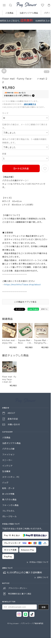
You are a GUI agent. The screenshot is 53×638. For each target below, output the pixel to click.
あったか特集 (8, 493)
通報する (44, 309)
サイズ (5, 113)
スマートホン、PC (11, 476)
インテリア (7, 465)
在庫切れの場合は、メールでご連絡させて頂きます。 (24, 126)
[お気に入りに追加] (45, 168)
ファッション (8, 454)
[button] (4, 5)
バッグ (5, 482)
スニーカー (7, 460)
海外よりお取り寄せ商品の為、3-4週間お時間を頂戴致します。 (24, 141)
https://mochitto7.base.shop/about (22, 284)
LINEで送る (33, 309)
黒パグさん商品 (9, 499)
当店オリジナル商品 (29, 12)
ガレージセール (9, 516)
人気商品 (9, 12)
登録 (43, 607)
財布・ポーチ (8, 488)
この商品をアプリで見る (25, 301)
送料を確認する (30, 104)
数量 (4, 153)
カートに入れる (21, 168)
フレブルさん (8, 510)
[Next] (48, 49)
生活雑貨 (6, 471)
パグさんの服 (8, 448)
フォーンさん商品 (10, 505)
